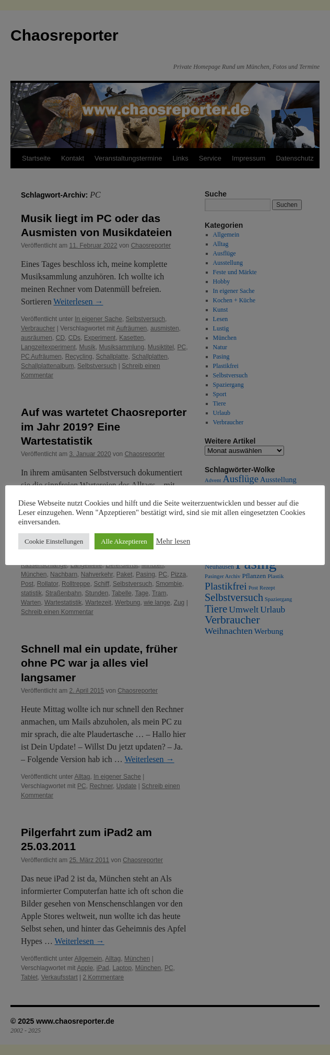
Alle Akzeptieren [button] (124, 541)
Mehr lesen (173, 541)
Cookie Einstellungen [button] (54, 541)
